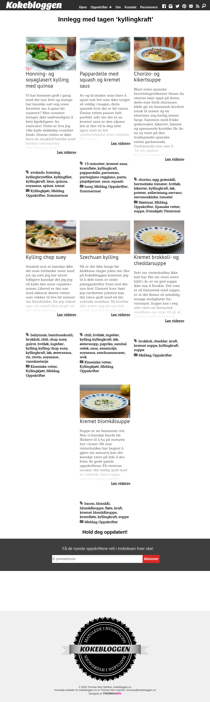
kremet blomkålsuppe (98, 512)
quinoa (61, 181)
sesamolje (108, 348)
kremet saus (116, 164)
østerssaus (62, 353)
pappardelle (90, 172)
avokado (37, 172)
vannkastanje (37, 361)
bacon (89, 503)
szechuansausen (111, 353)
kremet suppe (145, 345)
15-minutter (94, 164)
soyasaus (33, 186)
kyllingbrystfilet (39, 177)
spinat (48, 186)
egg (155, 179)
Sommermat (57, 195)
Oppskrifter (99, 7)
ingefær (57, 344)
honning (53, 172)
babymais (38, 335)
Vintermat (172, 211)
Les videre (65, 152)
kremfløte (88, 168)
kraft (173, 341)
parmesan (110, 172)
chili (44, 339)
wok (83, 357)
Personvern (149, 7)
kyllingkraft (35, 181)
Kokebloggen (34, 5)
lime (50, 181)
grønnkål (167, 179)
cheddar (161, 341)
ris (28, 357)
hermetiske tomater (150, 184)
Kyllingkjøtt (40, 191)
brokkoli (32, 339)
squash (117, 181)
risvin (36, 357)
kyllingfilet (62, 177)
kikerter (140, 188)
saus (106, 181)
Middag (57, 191)
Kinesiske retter (44, 366)
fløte (108, 508)
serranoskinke (146, 197)
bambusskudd (60, 335)
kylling (31, 348)
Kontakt (130, 7)
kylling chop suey (52, 348)
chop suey (58, 339)
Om (118, 7)
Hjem (83, 7)
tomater (166, 197)
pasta (121, 177)
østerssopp (89, 344)
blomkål (102, 503)
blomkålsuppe (92, 508)
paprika (106, 344)
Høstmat (146, 202)
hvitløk (174, 184)
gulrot (31, 344)
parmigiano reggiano (97, 177)
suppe (139, 211)
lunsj (88, 186)
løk (172, 188)
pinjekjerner (90, 181)
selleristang (157, 193)
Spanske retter (167, 207)
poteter (140, 193)
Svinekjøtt (154, 211)
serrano (174, 193)
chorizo (144, 179)
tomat (59, 186)
